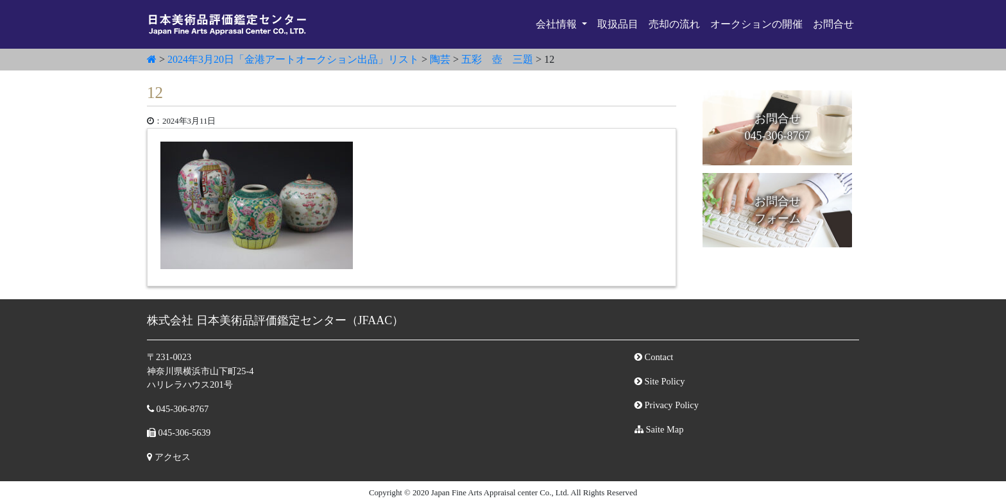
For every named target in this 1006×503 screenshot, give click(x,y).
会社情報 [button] (557, 24)
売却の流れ (674, 24)
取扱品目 (617, 24)
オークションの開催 (756, 24)
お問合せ (833, 24)
